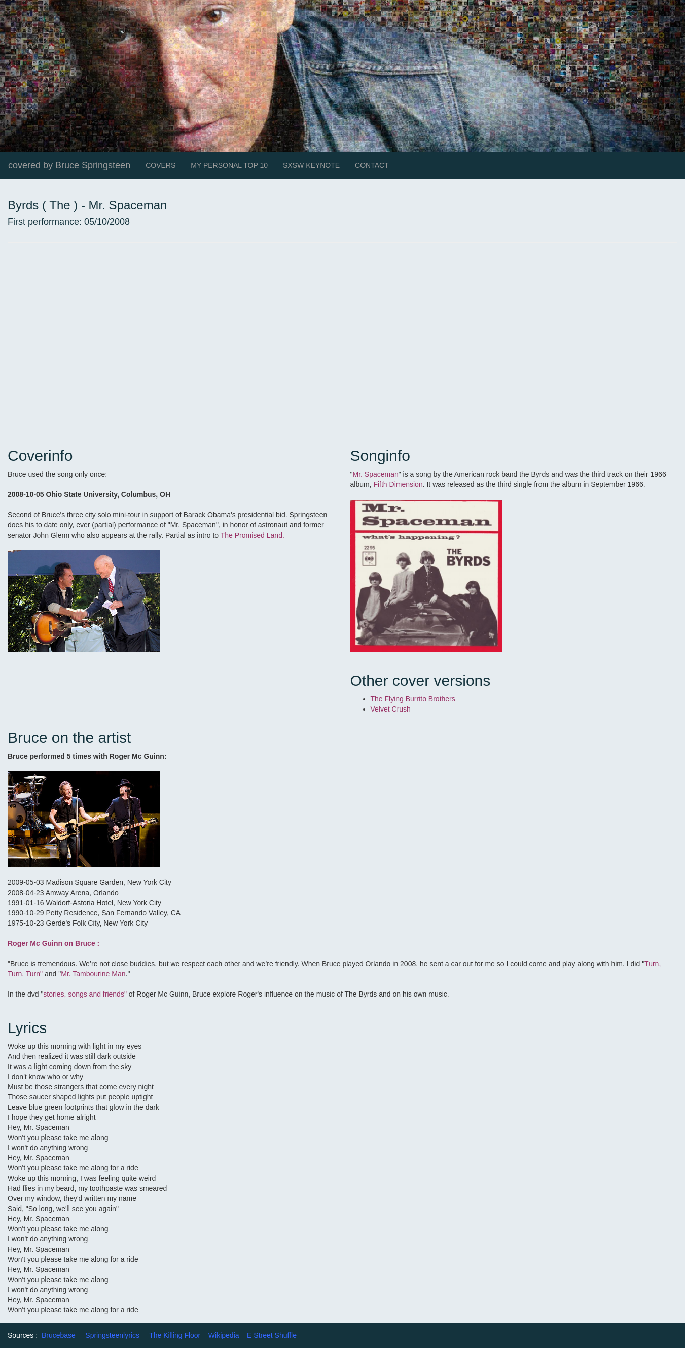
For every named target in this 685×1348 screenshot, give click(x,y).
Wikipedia (223, 1335)
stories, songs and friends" (85, 994)
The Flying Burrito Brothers (413, 699)
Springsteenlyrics (112, 1335)
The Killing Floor (174, 1335)
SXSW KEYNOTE (311, 165)
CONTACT (372, 165)
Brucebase (59, 1335)
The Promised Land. (252, 535)
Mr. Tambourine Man (93, 974)
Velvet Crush (391, 709)
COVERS (160, 165)
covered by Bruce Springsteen (69, 165)
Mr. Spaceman (375, 474)
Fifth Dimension (397, 484)
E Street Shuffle (272, 1335)
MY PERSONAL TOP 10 (229, 165)
